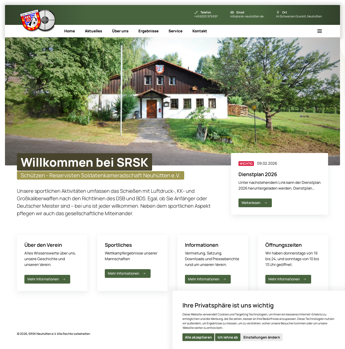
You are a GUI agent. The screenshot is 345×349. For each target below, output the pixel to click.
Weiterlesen (254, 202)
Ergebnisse (148, 31)
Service (175, 31)
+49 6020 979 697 (206, 16)
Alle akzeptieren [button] (198, 337)
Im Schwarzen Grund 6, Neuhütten (299, 16)
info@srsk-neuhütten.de (247, 16)
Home (69, 31)
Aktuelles (93, 31)
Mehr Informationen (46, 279)
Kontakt (199, 31)
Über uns (120, 31)
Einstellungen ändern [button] (261, 337)
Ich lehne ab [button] (228, 337)
